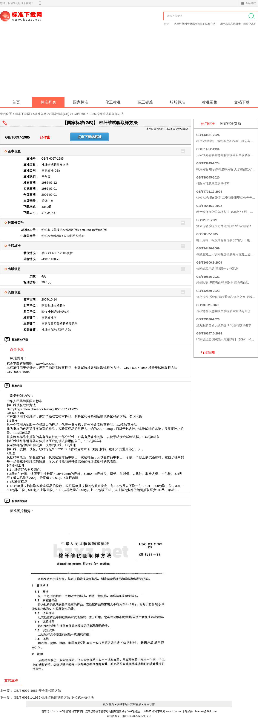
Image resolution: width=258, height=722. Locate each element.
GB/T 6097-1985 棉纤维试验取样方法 (99, 114)
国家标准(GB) (60, 114)
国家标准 (80, 102)
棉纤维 (46, 329)
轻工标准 (145, 102)
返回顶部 (149, 704)
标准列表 (48, 102)
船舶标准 (177, 102)
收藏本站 (122, 704)
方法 (68, 329)
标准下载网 (49, 21)
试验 (54, 329)
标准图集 (209, 102)
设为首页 (108, 704)
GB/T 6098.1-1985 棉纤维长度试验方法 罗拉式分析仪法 (54, 697)
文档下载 (242, 102)
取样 (61, 329)
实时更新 (135, 704)
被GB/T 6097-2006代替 (57, 253)
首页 (16, 102)
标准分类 (40, 114)
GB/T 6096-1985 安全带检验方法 (37, 690)
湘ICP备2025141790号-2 (136, 716)
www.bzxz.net (173, 711)
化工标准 (113, 102)
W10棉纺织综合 (74, 236)
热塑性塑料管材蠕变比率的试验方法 (195, 23)
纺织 (44, 236)
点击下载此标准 (89, 137)
